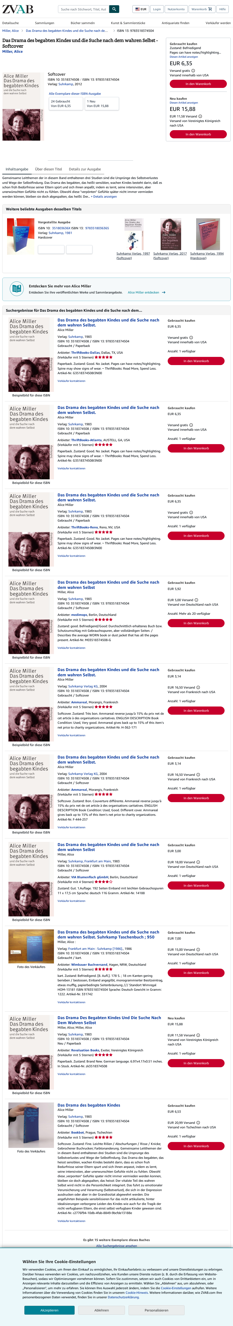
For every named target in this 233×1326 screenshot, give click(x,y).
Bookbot (77, 1132)
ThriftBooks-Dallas (85, 352)
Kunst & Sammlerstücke (128, 23)
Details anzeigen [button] (105, 196)
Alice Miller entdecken (147, 292)
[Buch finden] (114, 9)
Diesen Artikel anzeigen (184, 56)
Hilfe (222, 9)
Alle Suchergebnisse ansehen (116, 1246)
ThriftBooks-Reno (84, 527)
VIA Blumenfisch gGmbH (89, 877)
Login (157, 9)
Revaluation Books (85, 1050)
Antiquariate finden (175, 23)
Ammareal (79, 702)
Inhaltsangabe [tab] (17, 169)
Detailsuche (10, 23)
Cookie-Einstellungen (176, 1288)
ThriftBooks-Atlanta (86, 440)
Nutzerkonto (176, 9)
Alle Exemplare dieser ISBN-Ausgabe (75, 93)
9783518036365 (97, 228)
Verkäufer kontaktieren (71, 381)
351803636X (61, 228)
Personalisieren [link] (156, 1310)
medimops (79, 615)
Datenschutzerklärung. (123, 1297)
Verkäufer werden (218, 23)
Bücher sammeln (83, 23)
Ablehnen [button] (101, 1310)
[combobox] (83, 9)
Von (66, 103)
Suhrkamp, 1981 (60, 233)
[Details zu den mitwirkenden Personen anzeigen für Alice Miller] (12, 51)
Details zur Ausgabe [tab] (85, 169)
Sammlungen (44, 23)
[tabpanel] (82, 187)
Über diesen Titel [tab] (48, 169)
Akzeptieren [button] (49, 1310)
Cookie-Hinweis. (137, 1292)
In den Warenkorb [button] (198, 84)
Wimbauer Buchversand (89, 964)
